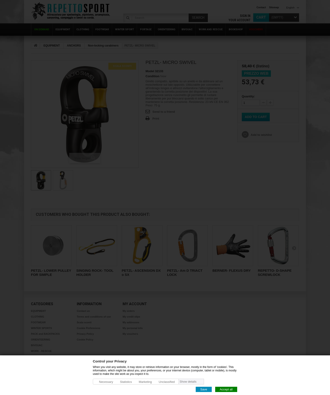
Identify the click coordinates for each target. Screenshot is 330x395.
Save (203, 389)
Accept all (226, 389)
